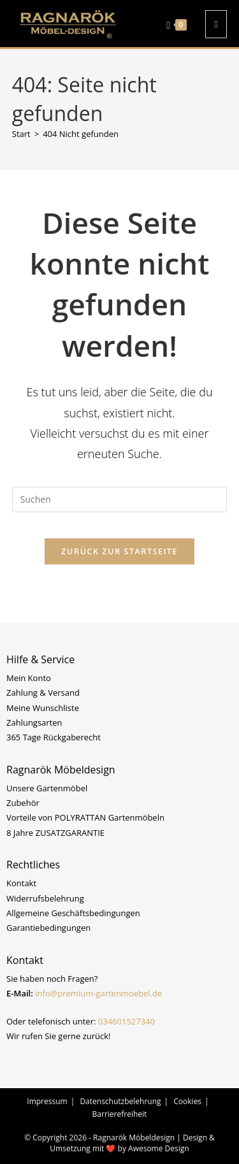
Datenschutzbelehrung (120, 1101)
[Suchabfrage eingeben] (120, 499)
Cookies (187, 1101)
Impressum (47, 1101)
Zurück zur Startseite (119, 551)
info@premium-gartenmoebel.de (98, 993)
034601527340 (126, 1021)
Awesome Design (158, 1148)
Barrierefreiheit (119, 1114)
